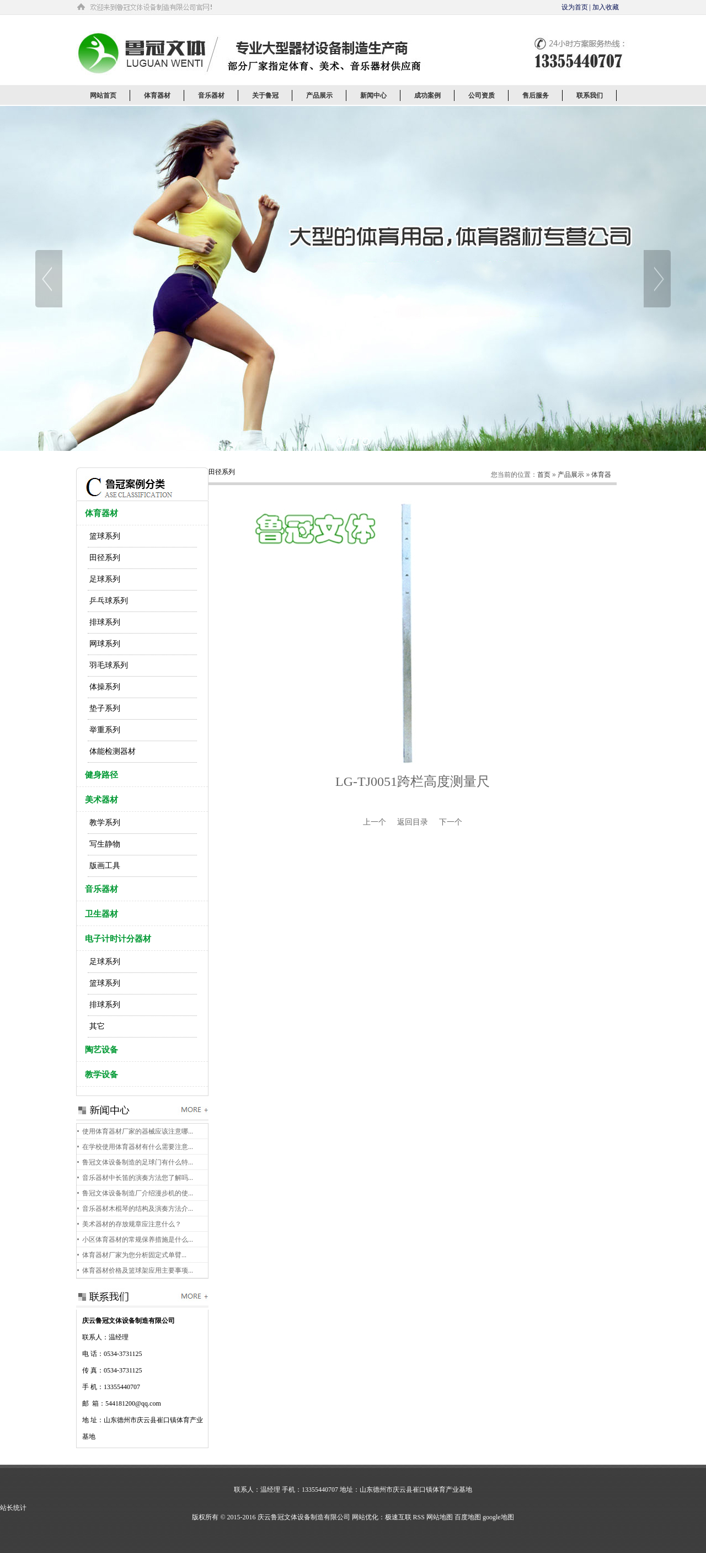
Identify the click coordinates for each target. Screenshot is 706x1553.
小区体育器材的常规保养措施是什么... (137, 1239)
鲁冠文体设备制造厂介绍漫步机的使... (137, 1193)
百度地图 (467, 1517)
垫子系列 (104, 708)
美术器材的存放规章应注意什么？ (131, 1224)
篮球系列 (104, 536)
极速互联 (398, 1517)
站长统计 (13, 1508)
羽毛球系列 (108, 665)
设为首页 (574, 7)
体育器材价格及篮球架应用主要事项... (137, 1270)
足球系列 (104, 579)
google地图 (498, 1517)
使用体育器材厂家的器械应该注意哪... (137, 1131)
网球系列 (104, 644)
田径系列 (104, 558)
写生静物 (104, 844)
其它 (97, 1026)
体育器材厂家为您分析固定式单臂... (134, 1255)
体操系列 (104, 687)
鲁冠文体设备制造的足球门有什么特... (137, 1162)
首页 (543, 474)
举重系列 (104, 730)
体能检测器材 (112, 751)
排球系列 (104, 622)
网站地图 (439, 1517)
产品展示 (571, 474)
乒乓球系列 (108, 601)
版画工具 (104, 865)
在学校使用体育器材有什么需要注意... (137, 1147)
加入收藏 (605, 7)
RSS (419, 1517)
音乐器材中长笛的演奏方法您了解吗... (137, 1178)
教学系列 (104, 822)
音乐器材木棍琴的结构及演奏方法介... (137, 1208)
